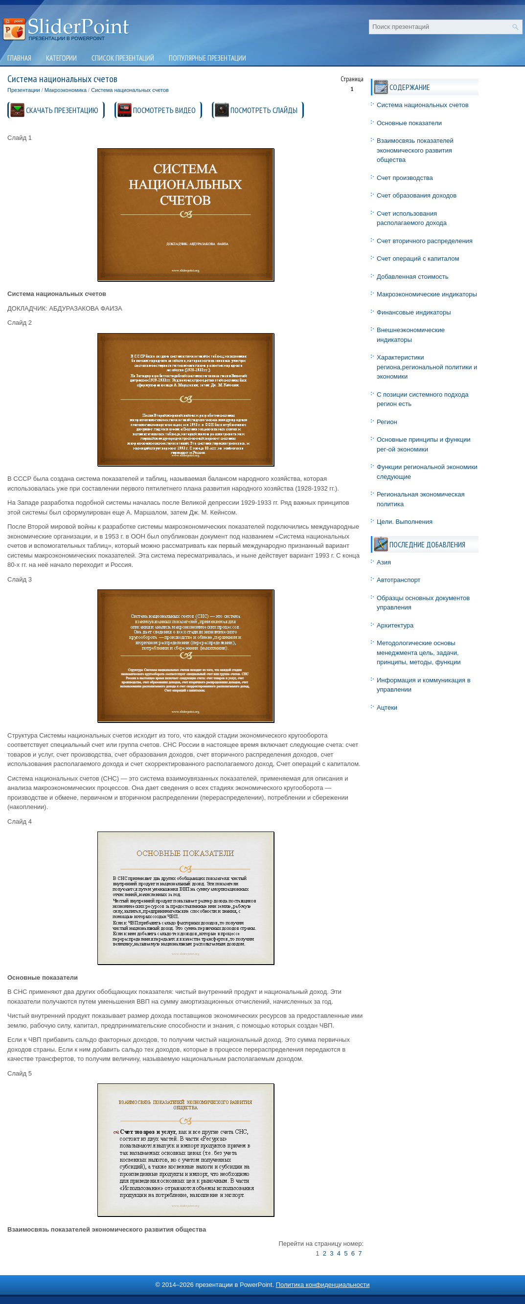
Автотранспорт (398, 580)
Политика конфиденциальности (323, 1284)
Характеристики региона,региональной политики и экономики (427, 367)
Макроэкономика (66, 90)
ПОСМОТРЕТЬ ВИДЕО (164, 110)
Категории (61, 58)
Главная (19, 58)
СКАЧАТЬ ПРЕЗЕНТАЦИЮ (62, 110)
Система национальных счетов (130, 90)
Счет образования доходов (417, 195)
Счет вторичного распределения (425, 241)
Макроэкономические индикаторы (427, 294)
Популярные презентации (207, 58)
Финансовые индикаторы (414, 312)
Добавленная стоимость (412, 276)
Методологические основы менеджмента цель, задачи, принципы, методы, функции (419, 652)
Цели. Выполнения (405, 521)
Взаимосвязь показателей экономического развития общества (415, 150)
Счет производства (405, 177)
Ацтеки (387, 707)
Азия (384, 562)
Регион (387, 422)
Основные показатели (409, 123)
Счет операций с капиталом (418, 258)
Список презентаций (122, 58)
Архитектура (395, 625)
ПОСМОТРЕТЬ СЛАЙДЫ (263, 110)
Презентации (23, 90)
